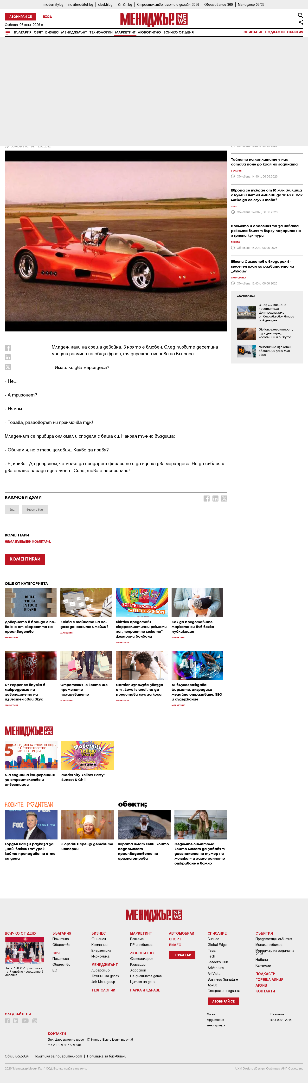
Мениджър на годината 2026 (275, 952)
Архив (212, 985)
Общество (61, 944)
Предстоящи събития (274, 939)
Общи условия (17, 1056)
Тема (212, 950)
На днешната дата (146, 976)
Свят (38, 32)
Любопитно (149, 32)
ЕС (54, 970)
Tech (211, 956)
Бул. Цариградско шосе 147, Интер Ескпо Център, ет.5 (90, 1039)
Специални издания (224, 991)
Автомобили (181, 933)
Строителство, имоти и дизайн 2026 (168, 4)
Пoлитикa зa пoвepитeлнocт (58, 1056)
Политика (60, 939)
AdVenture (216, 968)
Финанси (98, 939)
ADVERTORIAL (246, 296)
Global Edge (217, 944)
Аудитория (215, 1019)
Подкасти (275, 32)
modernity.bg (53, 4)
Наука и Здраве (145, 990)
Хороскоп (138, 970)
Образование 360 (218, 4)
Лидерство (100, 970)
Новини (262, 959)
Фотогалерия (141, 958)
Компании (99, 944)
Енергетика (101, 950)
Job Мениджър (103, 982)
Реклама (137, 939)
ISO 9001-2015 (280, 1019)
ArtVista (214, 973)
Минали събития (269, 944)
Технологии (101, 32)
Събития (295, 32)
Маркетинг (125, 32)
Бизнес (52, 32)
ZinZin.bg (124, 4)
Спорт (175, 939)
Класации (138, 964)
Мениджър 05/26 (251, 4)
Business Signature (223, 979)
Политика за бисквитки (106, 1056)
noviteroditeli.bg (80, 4)
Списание (253, 32)
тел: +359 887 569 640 (64, 1045)
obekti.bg (105, 4)
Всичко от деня (178, 32)
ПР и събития (141, 944)
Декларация (216, 1025)
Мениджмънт (74, 32)
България (23, 32)
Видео (175, 944)
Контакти (265, 991)
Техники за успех (105, 976)
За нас (212, 1014)
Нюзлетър (182, 955)
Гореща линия (269, 979)
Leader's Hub (218, 962)
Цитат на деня (142, 982)
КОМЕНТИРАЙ (25, 559)
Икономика (100, 956)
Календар (263, 965)
